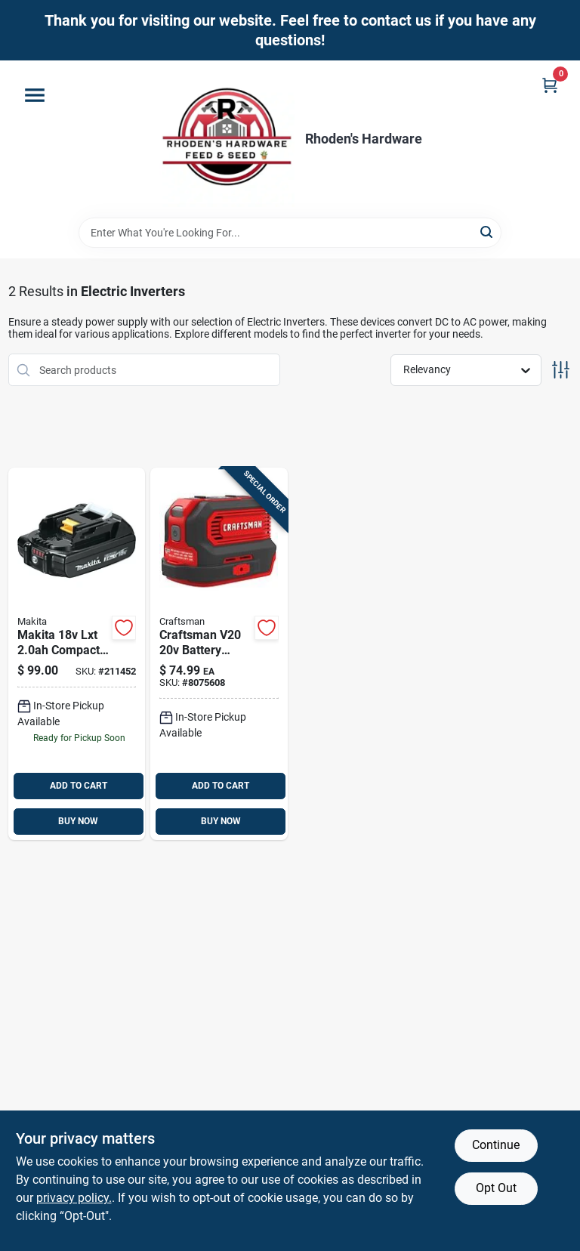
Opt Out (496, 1188)
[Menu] (35, 95)
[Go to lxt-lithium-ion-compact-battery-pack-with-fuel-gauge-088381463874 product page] (77, 654)
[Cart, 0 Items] (549, 85)
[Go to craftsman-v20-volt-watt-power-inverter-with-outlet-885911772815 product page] (219, 654)
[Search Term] (290, 233)
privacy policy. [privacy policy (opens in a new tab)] (74, 1198)
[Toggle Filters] (560, 369)
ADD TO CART (78, 785)
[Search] (487, 231)
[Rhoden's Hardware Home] (227, 139)
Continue (496, 1145)
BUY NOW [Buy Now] (78, 821)
